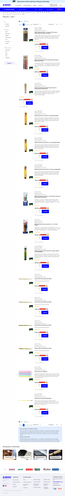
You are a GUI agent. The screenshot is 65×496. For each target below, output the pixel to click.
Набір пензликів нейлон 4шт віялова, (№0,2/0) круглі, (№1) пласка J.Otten (46, 60)
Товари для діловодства (46, 487)
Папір (24, 478)
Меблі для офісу (47, 478)
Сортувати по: (51, 23)
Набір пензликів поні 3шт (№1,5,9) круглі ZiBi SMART (46, 115)
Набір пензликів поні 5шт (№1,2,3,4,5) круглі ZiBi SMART (47, 142)
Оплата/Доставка (27, 4)
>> (31, 24)
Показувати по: (36, 23)
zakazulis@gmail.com (57, 480)
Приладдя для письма (26, 484)
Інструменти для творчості (17, 13)
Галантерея (25, 486)
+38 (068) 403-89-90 (53, 5)
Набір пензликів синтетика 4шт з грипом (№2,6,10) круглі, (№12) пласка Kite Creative (47, 196)
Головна (4, 13)
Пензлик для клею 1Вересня (41, 371)
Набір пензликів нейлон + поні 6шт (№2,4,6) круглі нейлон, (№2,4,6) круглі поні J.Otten (46, 32)
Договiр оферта (5, 491)
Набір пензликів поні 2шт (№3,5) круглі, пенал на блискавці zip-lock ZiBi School (46, 88)
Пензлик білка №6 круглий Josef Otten (43, 324)
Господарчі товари (37, 486)
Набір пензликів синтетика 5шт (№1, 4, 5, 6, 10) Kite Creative (46, 224)
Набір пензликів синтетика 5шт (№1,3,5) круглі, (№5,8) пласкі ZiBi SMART (47, 251)
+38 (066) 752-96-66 (57, 475)
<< (20, 24)
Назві (57, 23)
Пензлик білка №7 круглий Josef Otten (43, 347)
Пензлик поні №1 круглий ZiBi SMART (43, 398)
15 (40, 23)
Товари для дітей (9, 13)
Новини (34, 4)
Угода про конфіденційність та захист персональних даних (12, 489)
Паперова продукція (27, 481)
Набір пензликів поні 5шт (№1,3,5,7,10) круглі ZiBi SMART (47, 168)
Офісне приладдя (36, 478)
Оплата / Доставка (16, 481)
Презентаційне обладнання (36, 483)
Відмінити (9, 62)
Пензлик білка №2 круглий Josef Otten (43, 278)
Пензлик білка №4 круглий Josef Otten (43, 301)
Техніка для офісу (36, 480)
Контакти (40, 4)
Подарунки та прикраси (46, 483)
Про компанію (18, 4)
